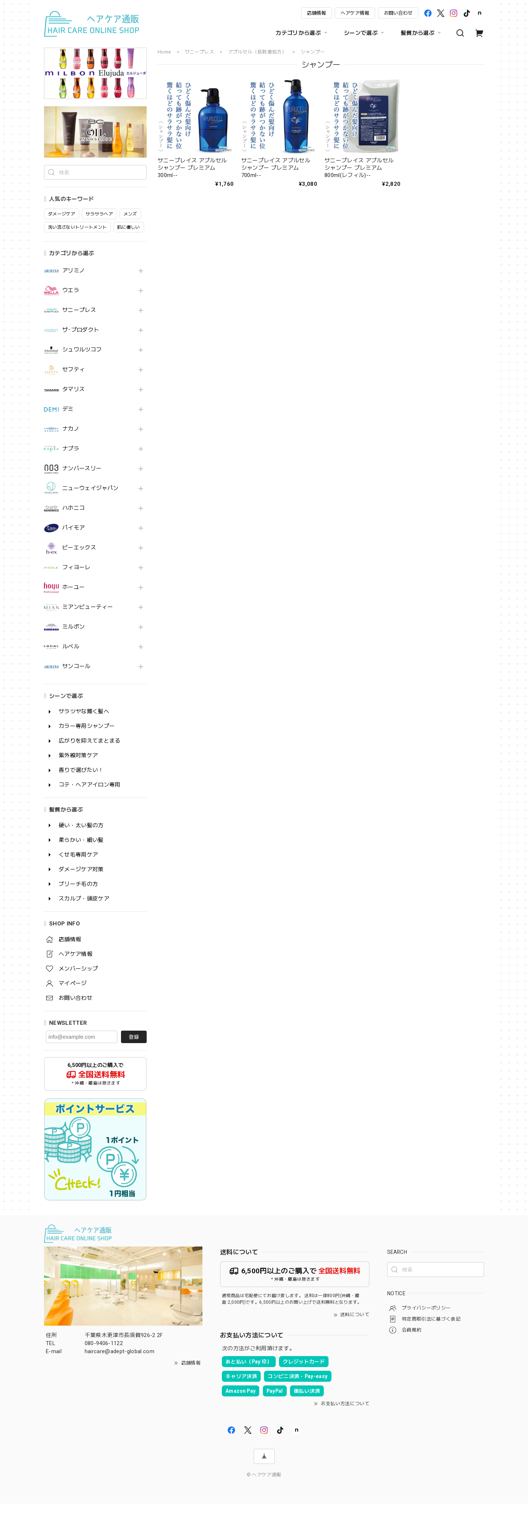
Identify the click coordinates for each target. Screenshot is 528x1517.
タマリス (73, 402)
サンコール (76, 680)
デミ (68, 422)
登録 (134, 1050)
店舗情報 (316, 13)
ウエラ (70, 304)
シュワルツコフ (82, 363)
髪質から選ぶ (422, 33)
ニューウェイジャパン (90, 501)
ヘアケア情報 (355, 13)
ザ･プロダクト (80, 343)
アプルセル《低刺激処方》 (257, 52)
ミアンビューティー (87, 620)
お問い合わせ (398, 13)
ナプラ (70, 462)
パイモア (73, 541)
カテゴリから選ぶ (302, 33)
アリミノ (73, 284)
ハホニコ (73, 521)
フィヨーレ (76, 581)
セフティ (73, 383)
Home (164, 52)
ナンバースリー (82, 482)
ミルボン (73, 640)
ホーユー (73, 600)
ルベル (70, 660)
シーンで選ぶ (365, 33)
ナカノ (70, 442)
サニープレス (79, 323)
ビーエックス (79, 561)
